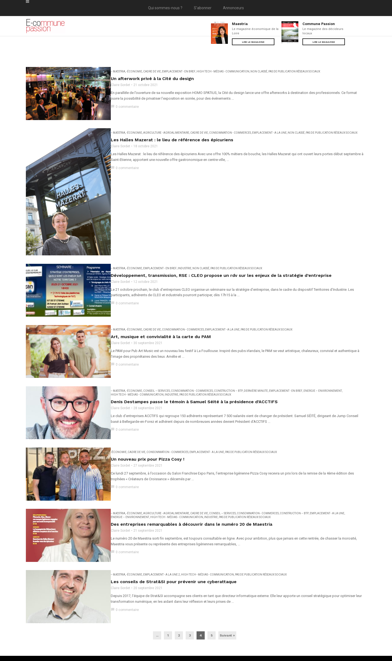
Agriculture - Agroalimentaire (165, 128)
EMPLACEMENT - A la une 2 (160, 540)
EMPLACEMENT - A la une (268, 128)
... (157, 597)
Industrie (183, 254)
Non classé (257, 71)
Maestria (240, 24)
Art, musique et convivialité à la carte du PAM (160, 318)
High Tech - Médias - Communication (221, 71)
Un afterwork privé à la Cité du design (151, 78)
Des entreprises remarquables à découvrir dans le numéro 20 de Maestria (190, 494)
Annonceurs (233, 8)
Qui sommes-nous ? (165, 8)
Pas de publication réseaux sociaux (293, 71)
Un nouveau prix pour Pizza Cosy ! (146, 433)
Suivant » (227, 597)
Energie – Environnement (321, 368)
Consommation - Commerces (229, 128)
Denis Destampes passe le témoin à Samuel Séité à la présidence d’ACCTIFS (193, 379)
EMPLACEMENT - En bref (177, 71)
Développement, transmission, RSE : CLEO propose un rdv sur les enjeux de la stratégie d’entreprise (220, 261)
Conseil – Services (155, 368)
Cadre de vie (151, 71)
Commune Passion (318, 24)
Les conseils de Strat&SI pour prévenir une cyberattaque (172, 547)
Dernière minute (255, 368)
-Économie (133, 71)
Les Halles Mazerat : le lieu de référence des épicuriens (171, 135)
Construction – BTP (227, 368)
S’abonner (203, 8)
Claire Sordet (119, 85)
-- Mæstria (117, 71)
